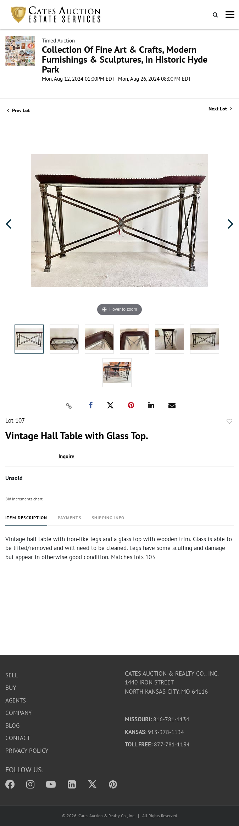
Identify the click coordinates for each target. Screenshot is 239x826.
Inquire (66, 456)
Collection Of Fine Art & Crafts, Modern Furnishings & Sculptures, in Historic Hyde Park (124, 59)
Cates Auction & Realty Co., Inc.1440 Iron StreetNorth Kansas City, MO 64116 (172, 682)
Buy (10, 688)
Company (18, 713)
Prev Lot (18, 110)
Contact (17, 738)
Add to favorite (229, 421)
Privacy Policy (26, 751)
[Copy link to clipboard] (69, 405)
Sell (11, 675)
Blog (12, 725)
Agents (15, 700)
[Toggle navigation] (230, 14)
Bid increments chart (24, 498)
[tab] (26, 520)
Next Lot (220, 109)
